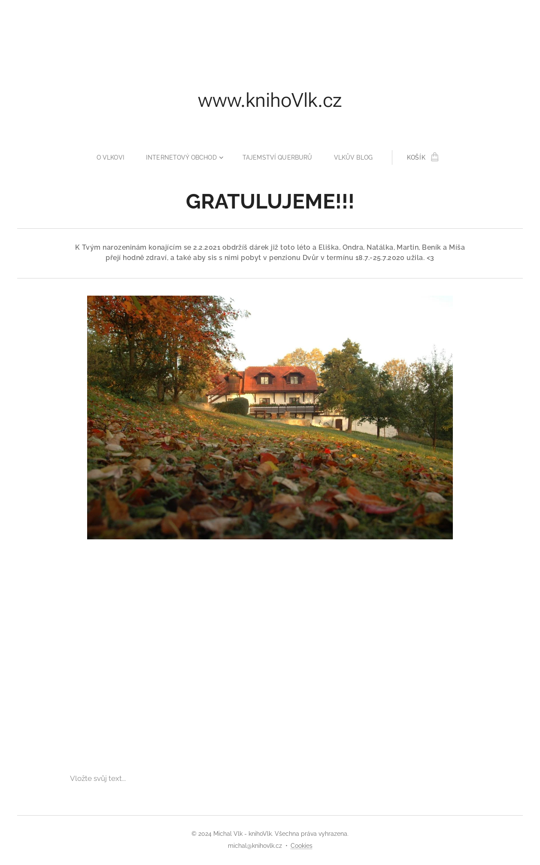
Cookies (301, 845)
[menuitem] (110, 157)
